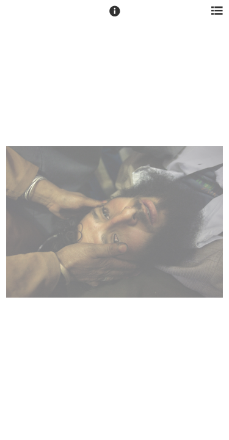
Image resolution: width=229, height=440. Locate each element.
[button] (114, 17)
